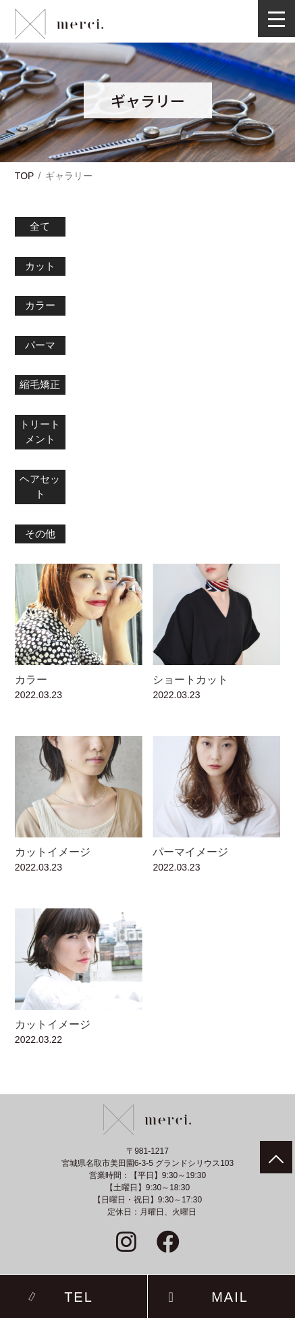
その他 (40, 533)
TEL (78, 1296)
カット (40, 266)
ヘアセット (40, 486)
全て (40, 226)
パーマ (40, 345)
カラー (40, 305)
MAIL (229, 1296)
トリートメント (40, 431)
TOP (24, 175)
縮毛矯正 (40, 384)
